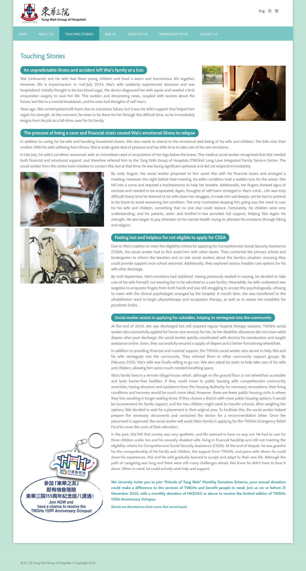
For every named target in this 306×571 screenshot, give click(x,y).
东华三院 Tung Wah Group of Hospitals (45, 563)
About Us (46, 34)
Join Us (110, 34)
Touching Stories (79, 34)
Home (22, 34)
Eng (262, 11)
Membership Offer (173, 34)
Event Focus (138, 34)
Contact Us (209, 34)
